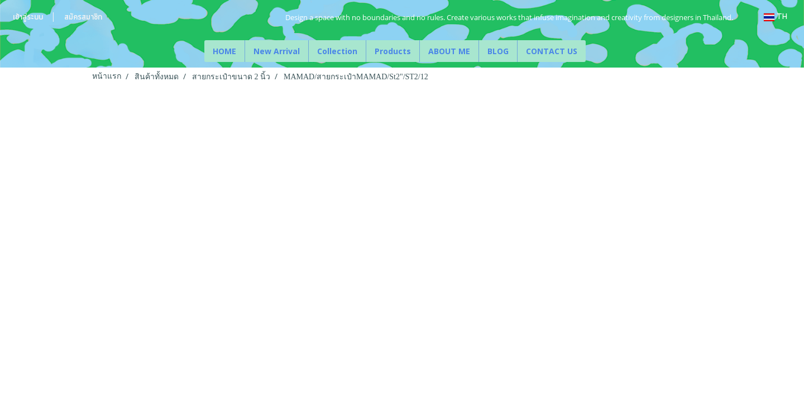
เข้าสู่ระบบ (28, 17)
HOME (224, 51)
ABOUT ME (449, 51)
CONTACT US (551, 51)
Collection (337, 51)
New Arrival (276, 51)
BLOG (498, 51)
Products (393, 51)
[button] (595, 51)
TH (775, 17)
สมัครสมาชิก (83, 17)
